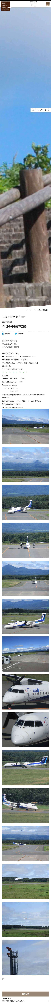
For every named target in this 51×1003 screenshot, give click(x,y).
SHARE (6, 333)
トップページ (31, 310)
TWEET (19, 333)
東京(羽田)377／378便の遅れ (25, 1000)
